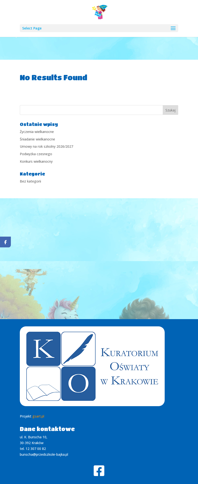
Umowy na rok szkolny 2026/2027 (46, 146)
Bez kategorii (30, 181)
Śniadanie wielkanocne (37, 139)
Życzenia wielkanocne (37, 131)
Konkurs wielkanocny (36, 161)
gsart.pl (38, 416)
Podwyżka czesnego (36, 154)
